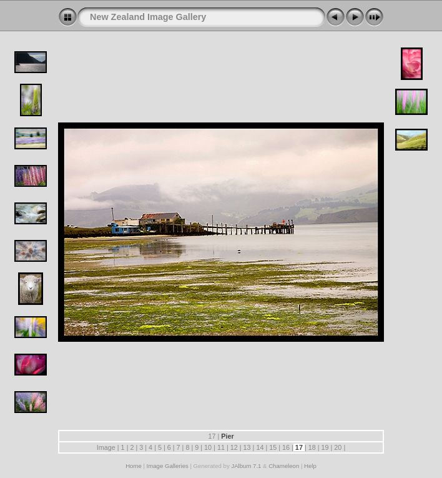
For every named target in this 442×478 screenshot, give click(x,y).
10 (208, 447)
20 (337, 447)
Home (133, 465)
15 (272, 447)
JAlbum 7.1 (246, 465)
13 (247, 447)
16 (286, 447)
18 (312, 447)
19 (325, 447)
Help (310, 465)
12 (234, 447)
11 (221, 447)
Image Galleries (168, 465)
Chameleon (283, 465)
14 (259, 447)
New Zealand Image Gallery (148, 17)
